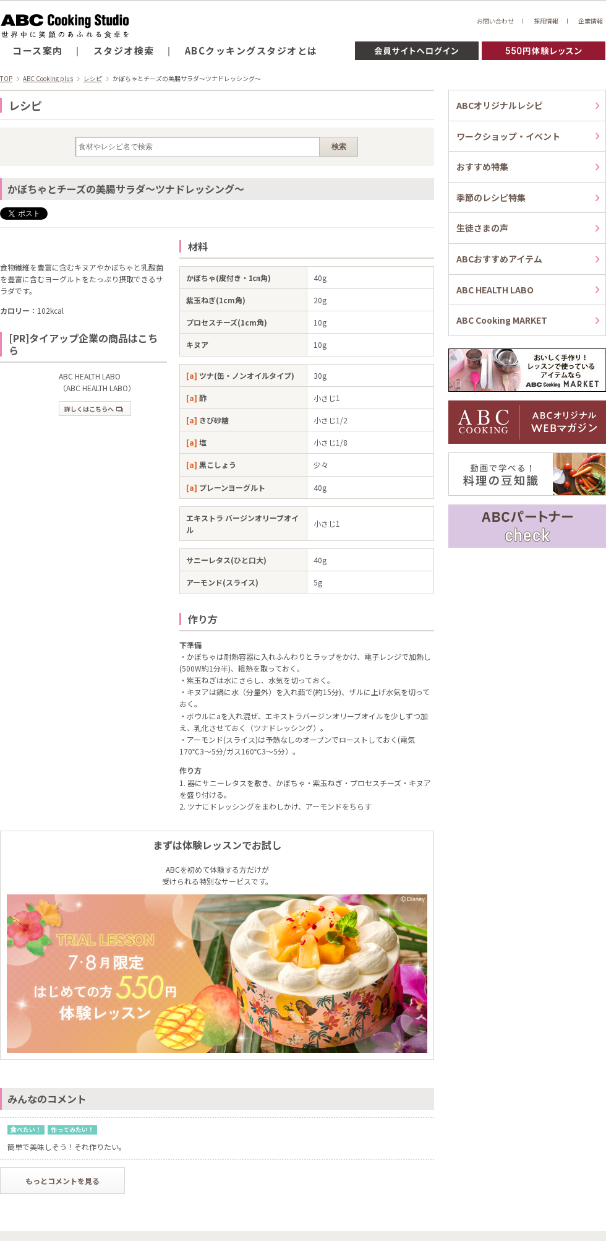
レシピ (92, 78)
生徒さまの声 (482, 228)
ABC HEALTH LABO (495, 289)
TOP (6, 78)
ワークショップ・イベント (508, 136)
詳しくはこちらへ (93, 408)
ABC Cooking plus (48, 78)
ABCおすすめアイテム (499, 259)
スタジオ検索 (124, 50)
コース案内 (37, 50)
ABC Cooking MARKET (501, 320)
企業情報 (590, 20)
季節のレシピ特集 (491, 197)
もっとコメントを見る (62, 1180)
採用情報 (546, 20)
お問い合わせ (495, 20)
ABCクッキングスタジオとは (251, 50)
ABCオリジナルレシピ (499, 105)
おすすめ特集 (482, 166)
